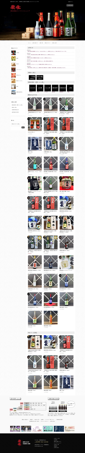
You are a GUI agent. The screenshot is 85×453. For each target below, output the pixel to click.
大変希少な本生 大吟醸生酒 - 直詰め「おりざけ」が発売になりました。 (39, 57)
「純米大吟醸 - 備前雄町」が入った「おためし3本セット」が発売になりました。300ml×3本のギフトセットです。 (47, 51)
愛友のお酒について (57, 441)
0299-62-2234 (42, 442)
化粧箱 (42, 419)
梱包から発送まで (25, 419)
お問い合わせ (52, 421)
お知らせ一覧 (56, 444)
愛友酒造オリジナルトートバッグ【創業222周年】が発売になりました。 (39, 64)
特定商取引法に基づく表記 (34, 421)
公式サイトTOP (56, 438)
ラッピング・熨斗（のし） (50, 419)
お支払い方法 (36, 419)
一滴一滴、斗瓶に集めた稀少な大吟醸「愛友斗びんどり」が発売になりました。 (41, 54)
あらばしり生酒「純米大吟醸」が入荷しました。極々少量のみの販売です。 (40, 61)
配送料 (31, 419)
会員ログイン (70, 1)
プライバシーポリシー (44, 421)
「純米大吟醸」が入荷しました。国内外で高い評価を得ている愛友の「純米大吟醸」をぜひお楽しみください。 (46, 67)
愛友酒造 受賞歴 (59, 419)
